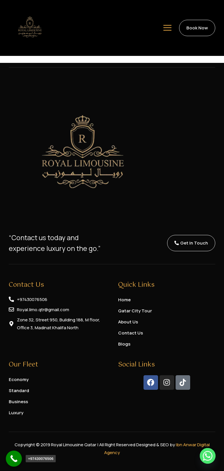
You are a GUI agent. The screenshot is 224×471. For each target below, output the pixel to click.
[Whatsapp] (208, 456)
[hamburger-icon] (167, 29)
